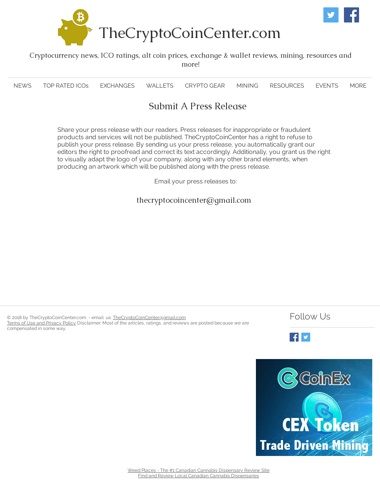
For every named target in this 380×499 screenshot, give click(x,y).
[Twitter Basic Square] (305, 337)
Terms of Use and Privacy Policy (41, 323)
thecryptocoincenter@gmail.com (193, 200)
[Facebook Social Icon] (351, 14)
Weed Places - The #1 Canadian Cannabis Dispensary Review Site (198, 470)
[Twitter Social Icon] (331, 14)
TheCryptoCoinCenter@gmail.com (149, 317)
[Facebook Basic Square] (294, 337)
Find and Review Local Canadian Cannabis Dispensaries (198, 475)
